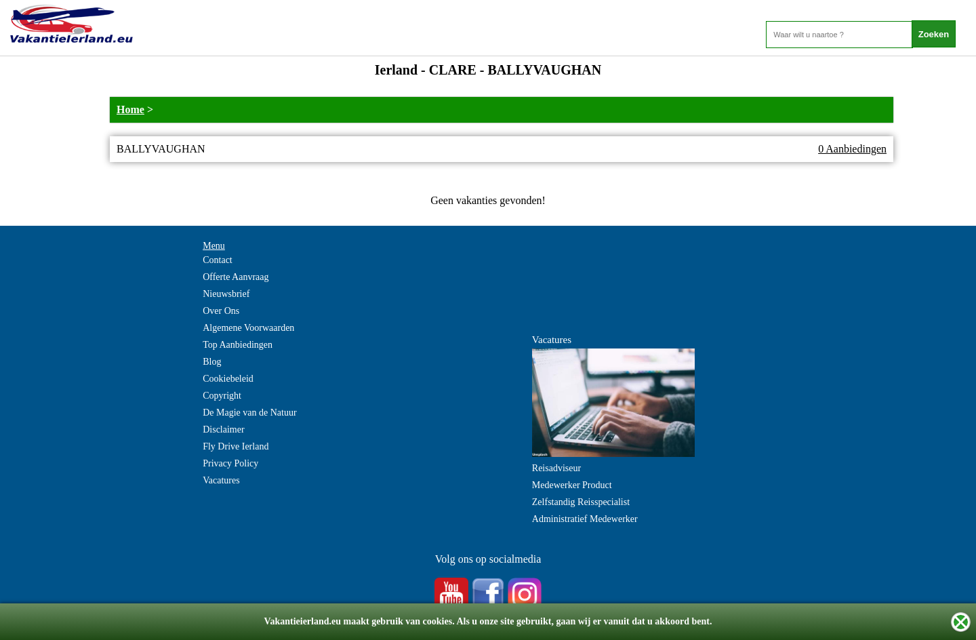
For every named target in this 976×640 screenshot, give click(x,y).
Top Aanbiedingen (237, 345)
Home (130, 109)
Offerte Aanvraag (235, 277)
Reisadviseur (556, 468)
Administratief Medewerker (585, 519)
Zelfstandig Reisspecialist (581, 502)
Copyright (222, 396)
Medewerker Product (572, 485)
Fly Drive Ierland (235, 446)
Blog (212, 362)
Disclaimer (223, 429)
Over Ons (221, 311)
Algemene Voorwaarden (248, 328)
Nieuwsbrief (226, 294)
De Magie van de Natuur (249, 412)
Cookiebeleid (228, 379)
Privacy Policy (230, 463)
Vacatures (221, 480)
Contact (217, 260)
